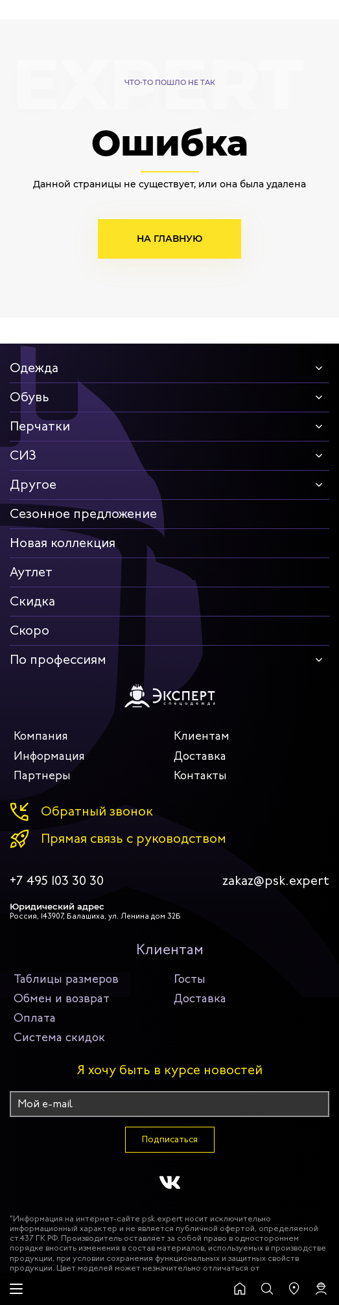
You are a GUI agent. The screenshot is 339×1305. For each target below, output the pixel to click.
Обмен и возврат (62, 998)
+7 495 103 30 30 (57, 881)
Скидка (32, 601)
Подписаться (170, 1139)
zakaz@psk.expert (275, 881)
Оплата (35, 1018)
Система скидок (59, 1037)
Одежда (34, 368)
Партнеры (42, 775)
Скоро (29, 630)
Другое (33, 484)
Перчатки (40, 426)
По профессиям (58, 659)
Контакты (200, 775)
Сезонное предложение (83, 514)
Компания (41, 736)
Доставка (200, 756)
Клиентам (201, 736)
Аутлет (31, 572)
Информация (49, 756)
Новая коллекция (62, 543)
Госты (189, 979)
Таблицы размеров (66, 979)
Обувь (29, 397)
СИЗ (23, 455)
